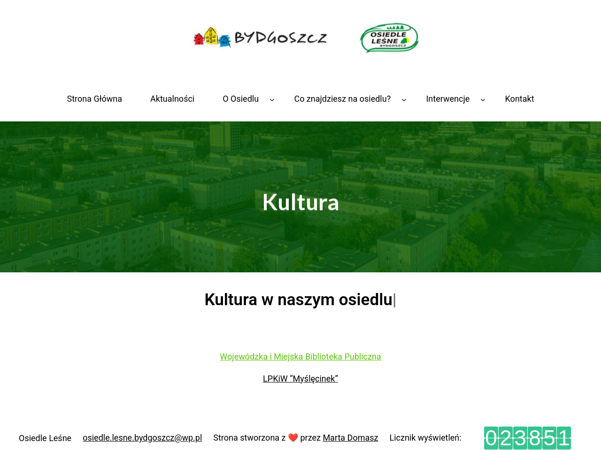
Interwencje (448, 99)
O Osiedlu (241, 99)
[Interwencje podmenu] (482, 99)
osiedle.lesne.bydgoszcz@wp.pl (142, 437)
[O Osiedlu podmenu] (272, 99)
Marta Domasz (350, 437)
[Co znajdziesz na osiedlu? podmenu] (404, 99)
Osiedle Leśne (45, 438)
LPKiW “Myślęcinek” (300, 378)
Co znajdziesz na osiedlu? (342, 99)
